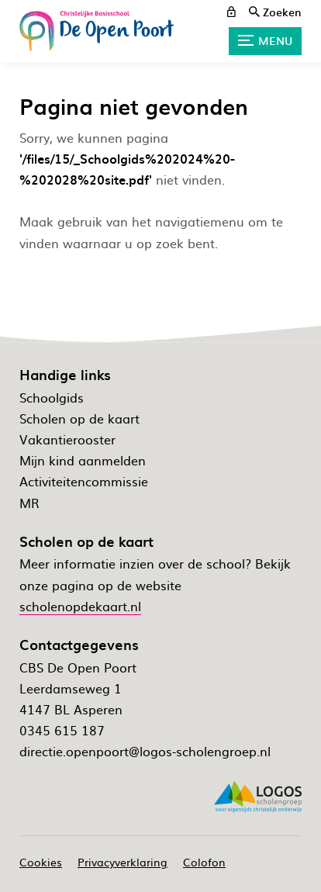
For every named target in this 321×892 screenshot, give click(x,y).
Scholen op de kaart (79, 418)
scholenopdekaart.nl (80, 605)
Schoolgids (51, 397)
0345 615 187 (62, 730)
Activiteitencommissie (83, 481)
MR (29, 502)
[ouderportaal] (231, 11)
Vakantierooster (67, 439)
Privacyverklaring (122, 862)
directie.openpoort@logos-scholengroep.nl (145, 751)
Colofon (204, 862)
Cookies (40, 862)
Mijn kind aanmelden (82, 460)
